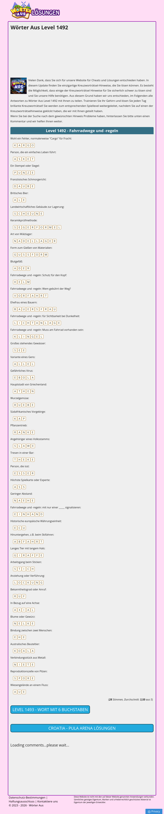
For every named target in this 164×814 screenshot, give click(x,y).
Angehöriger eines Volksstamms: (30, 439)
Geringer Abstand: (21, 493)
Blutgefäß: (16, 261)
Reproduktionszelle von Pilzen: (28, 671)
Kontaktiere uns (47, 801)
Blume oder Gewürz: (22, 616)
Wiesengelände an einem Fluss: (29, 685)
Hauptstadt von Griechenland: (28, 384)
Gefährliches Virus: (21, 371)
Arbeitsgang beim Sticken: (26, 562)
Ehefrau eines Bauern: (23, 302)
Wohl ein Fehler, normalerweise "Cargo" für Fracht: (41, 138)
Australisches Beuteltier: (25, 644)
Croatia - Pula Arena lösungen (82, 728)
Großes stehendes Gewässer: (28, 343)
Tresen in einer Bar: (22, 453)
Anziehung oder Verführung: (27, 576)
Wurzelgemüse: (19, 398)
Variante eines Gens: (22, 357)
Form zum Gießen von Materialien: (31, 248)
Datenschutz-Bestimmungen (27, 797)
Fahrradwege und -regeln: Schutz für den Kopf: (38, 275)
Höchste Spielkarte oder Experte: (30, 480)
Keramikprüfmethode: (23, 220)
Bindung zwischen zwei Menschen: (31, 630)
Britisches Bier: (19, 193)
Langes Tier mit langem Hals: (27, 548)
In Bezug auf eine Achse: (25, 603)
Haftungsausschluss (21, 801)
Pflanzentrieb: (18, 425)
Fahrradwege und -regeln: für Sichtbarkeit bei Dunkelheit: (45, 316)
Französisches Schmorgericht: (28, 179)
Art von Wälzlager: (21, 234)
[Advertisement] (34, 53)
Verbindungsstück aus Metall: (28, 657)
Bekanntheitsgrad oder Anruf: (28, 589)
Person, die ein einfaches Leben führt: (33, 152)
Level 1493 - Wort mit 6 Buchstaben (50, 709)
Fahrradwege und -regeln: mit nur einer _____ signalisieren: (45, 507)
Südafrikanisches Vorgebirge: (28, 411)
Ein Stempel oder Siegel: (25, 165)
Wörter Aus (36, 805)
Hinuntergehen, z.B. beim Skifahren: (32, 534)
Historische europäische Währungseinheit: (36, 521)
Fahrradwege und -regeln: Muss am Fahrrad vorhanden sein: (47, 330)
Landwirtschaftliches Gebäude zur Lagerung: (37, 207)
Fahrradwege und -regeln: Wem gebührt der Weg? (40, 288)
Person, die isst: (19, 466)
